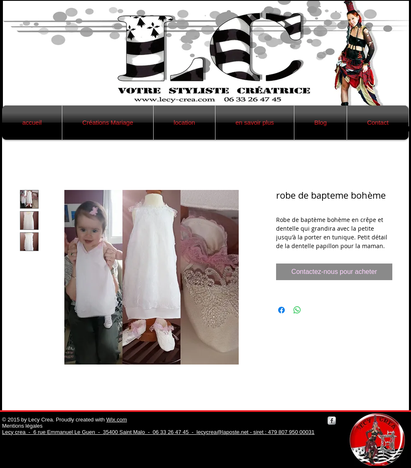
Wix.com (116, 419)
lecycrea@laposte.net (222, 432)
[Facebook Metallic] (332, 420)
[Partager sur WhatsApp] (297, 310)
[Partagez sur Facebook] (281, 310)
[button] (107, 123)
